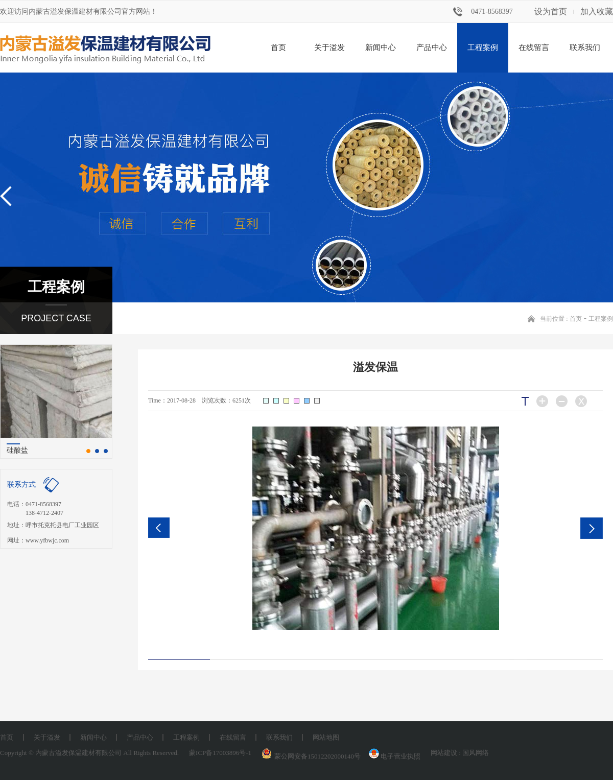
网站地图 (326, 737)
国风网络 (475, 753)
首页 (278, 47)
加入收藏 (596, 11)
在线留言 (533, 47)
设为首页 (550, 11)
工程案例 (482, 47)
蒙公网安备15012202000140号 (317, 756)
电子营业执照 (393, 756)
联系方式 (21, 484)
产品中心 (431, 47)
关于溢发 (329, 47)
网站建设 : (446, 753)
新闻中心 (380, 47)
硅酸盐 (17, 450)
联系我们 (585, 47)
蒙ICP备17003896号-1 (220, 753)
